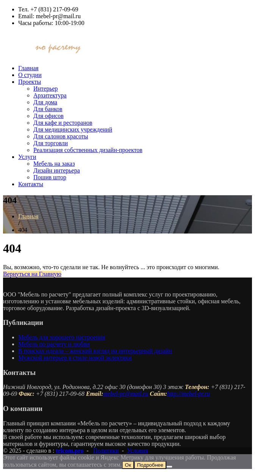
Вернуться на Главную (32, 274)
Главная (28, 68)
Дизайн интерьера (56, 170)
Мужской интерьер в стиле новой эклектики (75, 357)
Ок (128, 465)
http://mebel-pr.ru (188, 393)
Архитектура (50, 95)
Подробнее (150, 465)
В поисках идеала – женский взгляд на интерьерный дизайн (95, 351)
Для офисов (48, 116)
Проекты (29, 81)
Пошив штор (49, 177)
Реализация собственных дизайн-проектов (87, 150)
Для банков (48, 109)
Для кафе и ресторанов (62, 122)
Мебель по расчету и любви (54, 344)
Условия (137, 450)
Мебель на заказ (54, 163)
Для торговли (50, 143)
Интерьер (45, 88)
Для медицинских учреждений (72, 129)
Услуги (27, 157)
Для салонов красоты (60, 136)
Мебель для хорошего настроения (61, 337)
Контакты (30, 184)
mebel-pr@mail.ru (125, 393)
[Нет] (169, 467)
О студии (30, 75)
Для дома (45, 102)
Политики (106, 450)
